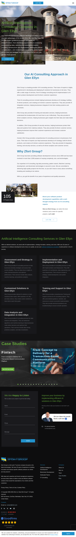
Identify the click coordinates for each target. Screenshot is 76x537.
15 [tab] (54, 384)
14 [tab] (51, 384)
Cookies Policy (21, 487)
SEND (28, 441)
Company (61, 465)
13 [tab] (49, 384)
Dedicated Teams (45, 475)
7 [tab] (33, 384)
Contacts (3, 502)
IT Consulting (44, 477)
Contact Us (8, 59)
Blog (60, 478)
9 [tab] (38, 384)
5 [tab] (28, 384)
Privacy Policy (54, 534)
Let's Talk (38, 3)
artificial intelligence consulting (50, 247)
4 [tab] (25, 384)
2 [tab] (20, 384)
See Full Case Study (8, 369)
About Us (61, 467)
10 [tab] (41, 384)
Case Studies (62, 475)
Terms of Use (12, 487)
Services (42, 465)
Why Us (61, 470)
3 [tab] (23, 384)
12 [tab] (46, 384)
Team (60, 473)
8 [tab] (36, 384)
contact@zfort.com (50, 428)
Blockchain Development (47, 472)
